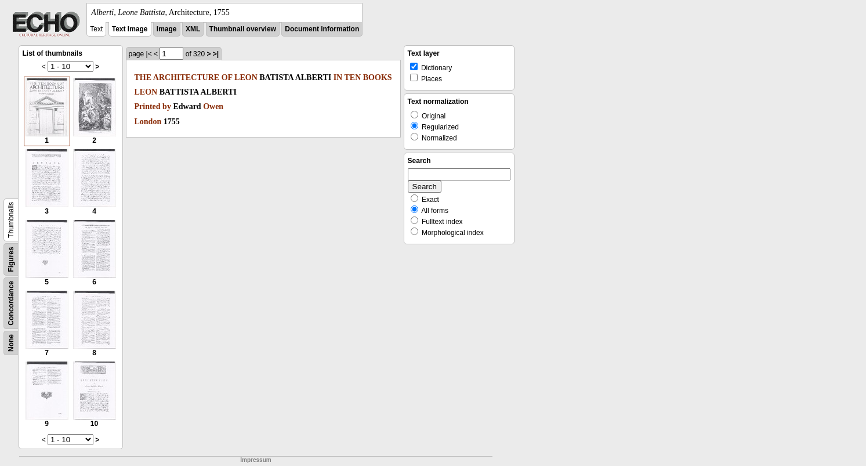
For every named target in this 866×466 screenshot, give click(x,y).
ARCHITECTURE (186, 77)
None (11, 343)
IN (338, 77)
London (148, 121)
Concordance (11, 303)
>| (216, 54)
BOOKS (377, 77)
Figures (11, 259)
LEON (246, 77)
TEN (352, 77)
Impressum (255, 460)
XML (193, 29)
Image (167, 29)
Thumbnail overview (242, 29)
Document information (322, 29)
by (166, 106)
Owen (213, 106)
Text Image (130, 29)
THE (143, 77)
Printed (148, 106)
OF (227, 77)
